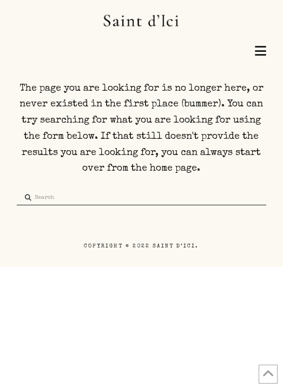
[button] (260, 51)
